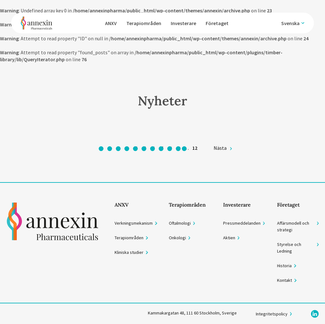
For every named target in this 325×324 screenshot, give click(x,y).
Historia (284, 265)
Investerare (183, 23)
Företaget (217, 23)
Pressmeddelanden (242, 223)
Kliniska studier (129, 252)
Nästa (220, 148)
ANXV (111, 23)
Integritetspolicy (272, 314)
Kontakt (284, 280)
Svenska (290, 23)
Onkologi (177, 238)
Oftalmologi (180, 223)
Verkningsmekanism (134, 223)
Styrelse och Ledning (289, 247)
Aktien (229, 238)
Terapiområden (143, 23)
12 (194, 148)
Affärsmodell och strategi (293, 226)
